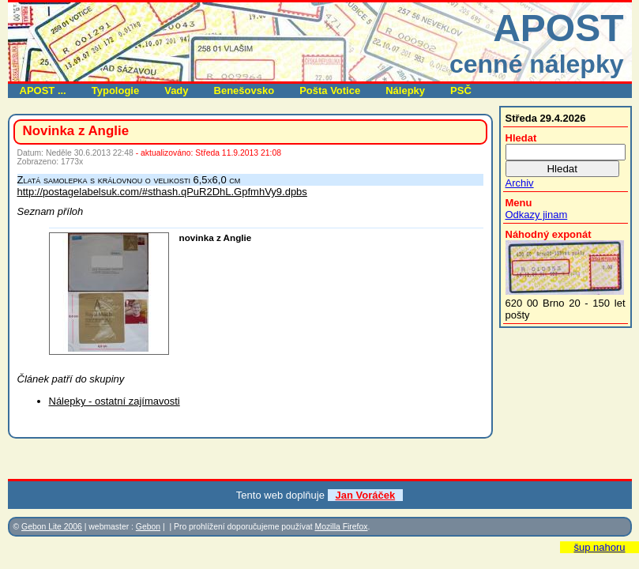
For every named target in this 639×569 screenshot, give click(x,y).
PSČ (461, 90)
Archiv (520, 183)
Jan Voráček (366, 495)
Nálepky (405, 90)
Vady (176, 90)
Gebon (148, 526)
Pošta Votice (329, 90)
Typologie (115, 90)
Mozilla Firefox (340, 526)
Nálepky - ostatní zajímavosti (114, 401)
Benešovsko (244, 90)
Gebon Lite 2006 (51, 526)
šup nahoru (599, 547)
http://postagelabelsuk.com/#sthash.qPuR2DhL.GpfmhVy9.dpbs (162, 192)
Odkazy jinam (537, 214)
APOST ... (43, 90)
